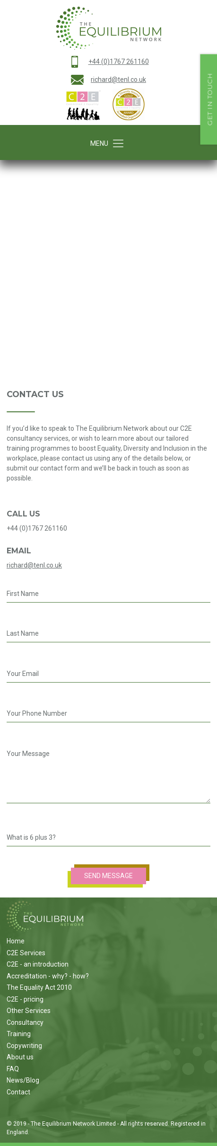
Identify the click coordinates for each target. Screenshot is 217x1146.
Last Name (23, 633)
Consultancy (25, 1022)
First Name (23, 593)
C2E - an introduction (38, 964)
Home (16, 941)
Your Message (28, 753)
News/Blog (23, 1080)
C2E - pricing (25, 999)
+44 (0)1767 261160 (118, 61)
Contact (18, 1092)
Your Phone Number (37, 713)
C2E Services (26, 953)
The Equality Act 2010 (39, 987)
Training (19, 1034)
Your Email (23, 673)
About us (20, 1057)
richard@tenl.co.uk (118, 79)
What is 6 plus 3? (31, 837)
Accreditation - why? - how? (48, 976)
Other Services (29, 1010)
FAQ (13, 1069)
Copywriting (24, 1045)
